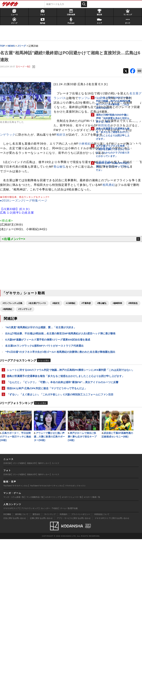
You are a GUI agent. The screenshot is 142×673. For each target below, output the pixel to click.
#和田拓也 (56, 369)
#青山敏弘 (24, 369)
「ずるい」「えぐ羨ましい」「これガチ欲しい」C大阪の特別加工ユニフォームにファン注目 (45, 493)
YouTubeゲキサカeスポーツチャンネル (46, 619)
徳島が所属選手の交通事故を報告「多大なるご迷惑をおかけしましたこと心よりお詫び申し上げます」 (44, 463)
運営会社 (36, 648)
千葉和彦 (12, 194)
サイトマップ (50, 648)
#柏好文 (57, 363)
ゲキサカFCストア (11, 642)
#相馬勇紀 (71, 369)
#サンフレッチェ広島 (14, 363)
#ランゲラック (11, 375)
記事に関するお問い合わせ (41, 652)
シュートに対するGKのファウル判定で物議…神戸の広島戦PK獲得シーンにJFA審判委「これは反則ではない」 (44, 453)
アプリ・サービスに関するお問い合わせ (74, 652)
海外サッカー (43, 597)
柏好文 (10, 171)
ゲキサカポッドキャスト (75, 619)
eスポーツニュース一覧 (72, 631)
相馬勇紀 (12, 244)
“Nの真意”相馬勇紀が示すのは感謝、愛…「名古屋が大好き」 (42, 393)
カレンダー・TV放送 (49, 642)
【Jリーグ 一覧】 (25, 67)
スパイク (55, 597)
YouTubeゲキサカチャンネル (15, 619)
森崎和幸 (27, 212)
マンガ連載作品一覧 (34, 631)
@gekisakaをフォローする (110, 224)
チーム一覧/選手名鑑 (69, 642)
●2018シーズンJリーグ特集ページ (25, 260)
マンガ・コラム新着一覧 (13, 631)
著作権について (21, 648)
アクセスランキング (29, 642)
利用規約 (63, 648)
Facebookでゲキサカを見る (110, 232)
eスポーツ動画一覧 (92, 631)
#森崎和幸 (40, 369)
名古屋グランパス (67, 112)
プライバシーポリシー (80, 648)
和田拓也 (61, 157)
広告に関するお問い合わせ (14, 652)
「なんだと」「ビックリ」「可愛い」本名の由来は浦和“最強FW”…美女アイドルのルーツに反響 (44, 473)
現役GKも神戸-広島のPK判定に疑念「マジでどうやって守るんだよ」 (45, 483)
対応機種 (7, 648)
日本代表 (7, 597)
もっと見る (46, 442)
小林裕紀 (8, 185)
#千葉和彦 (9, 369)
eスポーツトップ (52, 631)
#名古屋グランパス (39, 363)
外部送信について (101, 648)
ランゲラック (34, 167)
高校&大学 (31, 597)
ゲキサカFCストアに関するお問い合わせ (112, 652)
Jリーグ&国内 (19, 597)
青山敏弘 (46, 217)
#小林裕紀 (72, 363)
